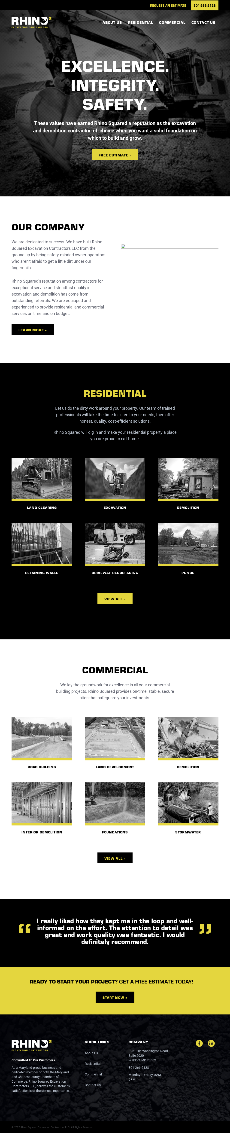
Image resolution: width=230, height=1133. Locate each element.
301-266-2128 (205, 5)
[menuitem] (168, 5)
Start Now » (115, 997)
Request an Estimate (168, 5)
